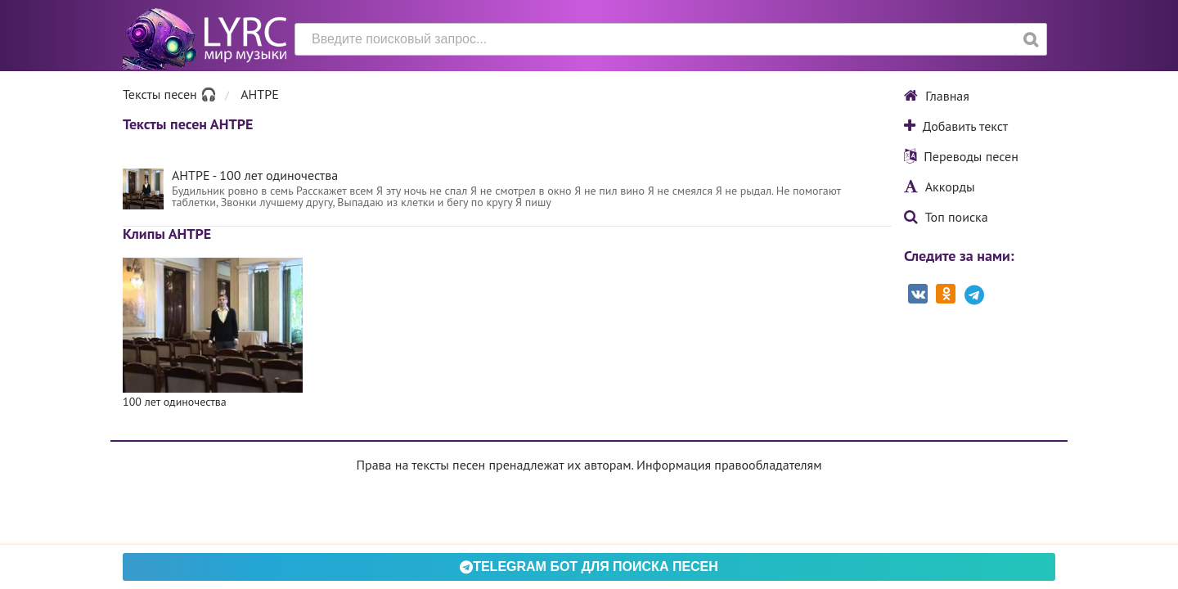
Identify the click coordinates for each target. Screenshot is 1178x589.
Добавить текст (956, 126)
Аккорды (939, 186)
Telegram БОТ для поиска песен (589, 566)
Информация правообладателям (728, 464)
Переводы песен (961, 156)
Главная (936, 96)
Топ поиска (946, 217)
